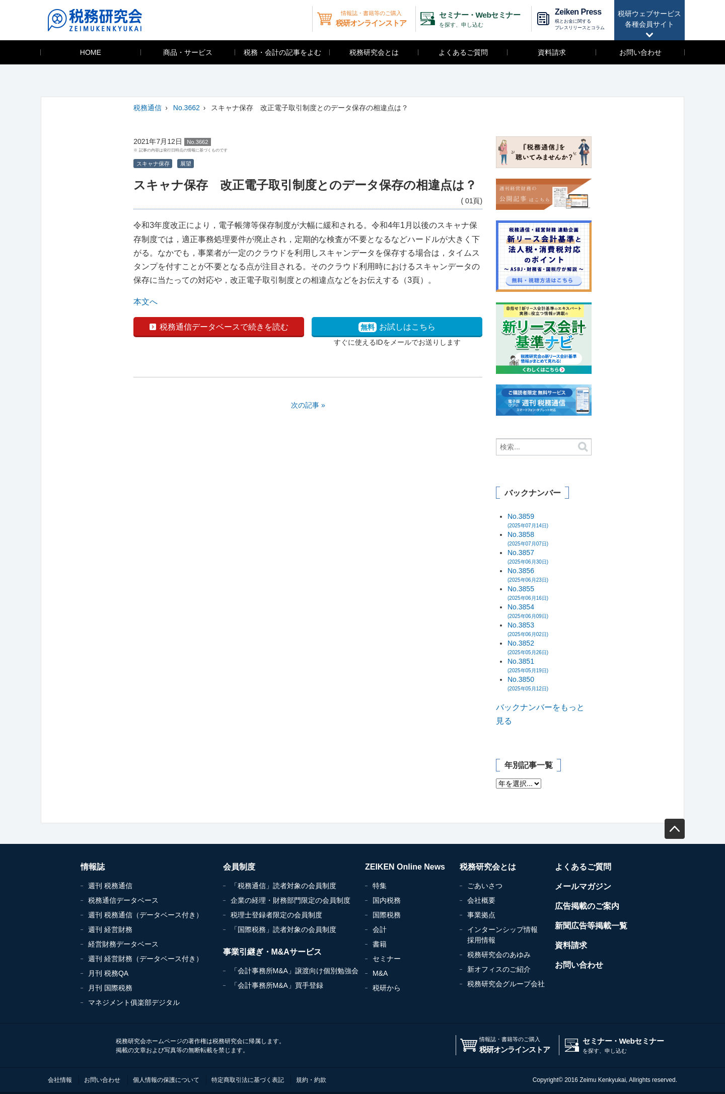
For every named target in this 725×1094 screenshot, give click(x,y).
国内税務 (387, 900)
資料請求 (552, 52)
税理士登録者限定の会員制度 (276, 915)
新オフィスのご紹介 (499, 969)
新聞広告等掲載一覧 (591, 925)
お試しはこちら (396, 327)
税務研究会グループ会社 (506, 984)
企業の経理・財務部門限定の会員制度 (290, 900)
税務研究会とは (374, 52)
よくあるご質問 (463, 52)
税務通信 (147, 108)
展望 (185, 164)
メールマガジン (583, 886)
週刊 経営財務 (110, 929)
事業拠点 (481, 915)
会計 (380, 929)
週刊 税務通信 (110, 886)
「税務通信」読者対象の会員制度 (283, 886)
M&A (380, 973)
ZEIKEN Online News (405, 867)
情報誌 (93, 867)
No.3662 (186, 108)
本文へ (145, 301)
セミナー (387, 959)
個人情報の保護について (166, 1079)
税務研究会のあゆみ (499, 955)
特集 (380, 886)
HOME (90, 52)
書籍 (380, 944)
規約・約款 (311, 1079)
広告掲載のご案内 (587, 906)
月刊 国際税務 (110, 988)
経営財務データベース (123, 944)
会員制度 (239, 867)
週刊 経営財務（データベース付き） (145, 959)
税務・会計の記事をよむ (282, 52)
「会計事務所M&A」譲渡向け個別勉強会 (294, 971)
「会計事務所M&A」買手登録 (277, 985)
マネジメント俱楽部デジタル (134, 1002)
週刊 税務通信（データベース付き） (145, 915)
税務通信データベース (123, 900)
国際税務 (387, 915)
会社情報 (60, 1079)
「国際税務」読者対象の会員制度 (283, 929)
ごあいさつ (484, 886)
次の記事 (305, 405)
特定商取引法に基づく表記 (247, 1079)
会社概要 (481, 900)
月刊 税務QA (108, 973)
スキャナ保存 (153, 164)
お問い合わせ (640, 52)
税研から (387, 988)
